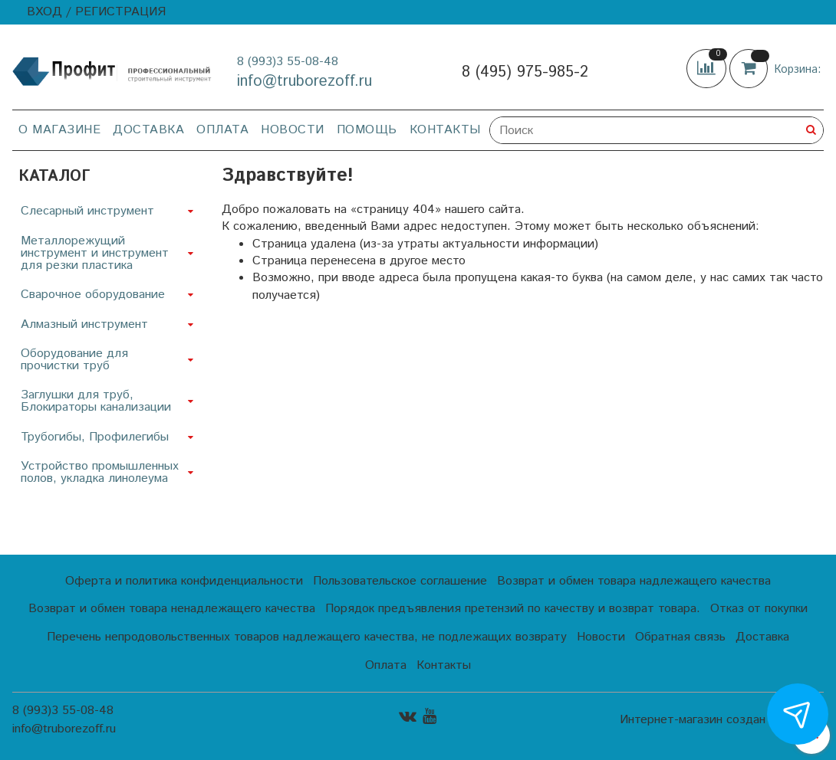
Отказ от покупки (759, 609)
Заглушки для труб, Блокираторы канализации (96, 401)
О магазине (59, 130)
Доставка (148, 130)
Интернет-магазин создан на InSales (722, 720)
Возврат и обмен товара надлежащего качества (634, 581)
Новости (292, 130)
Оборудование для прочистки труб (74, 360)
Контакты (445, 130)
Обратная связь (680, 637)
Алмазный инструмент (84, 324)
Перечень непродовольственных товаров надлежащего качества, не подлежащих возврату (307, 637)
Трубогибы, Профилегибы (95, 437)
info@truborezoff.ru (304, 81)
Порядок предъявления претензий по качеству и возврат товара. (512, 609)
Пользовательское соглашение (400, 581)
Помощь (367, 130)
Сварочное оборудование (93, 294)
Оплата (222, 130)
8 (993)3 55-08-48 (287, 61)
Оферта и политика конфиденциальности (184, 581)
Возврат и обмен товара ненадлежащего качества (171, 609)
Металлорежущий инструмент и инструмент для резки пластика (95, 253)
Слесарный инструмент (87, 211)
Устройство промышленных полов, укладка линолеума (100, 472)
